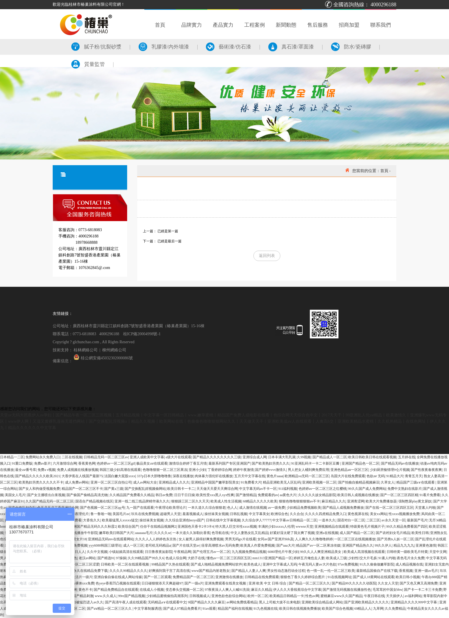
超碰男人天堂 (170, 514)
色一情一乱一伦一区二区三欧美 (331, 571)
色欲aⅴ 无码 (376, 476)
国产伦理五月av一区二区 (211, 552)
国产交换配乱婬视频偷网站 (145, 489)
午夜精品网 (182, 552)
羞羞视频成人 (192, 514)
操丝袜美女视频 (216, 514)
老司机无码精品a (158, 545)
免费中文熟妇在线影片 (404, 489)
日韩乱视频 (238, 514)
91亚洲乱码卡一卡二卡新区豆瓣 (315, 463)
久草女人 (388, 482)
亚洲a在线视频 (327, 533)
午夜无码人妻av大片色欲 (317, 564)
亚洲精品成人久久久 (174, 482)
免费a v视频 (46, 470)
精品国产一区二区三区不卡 (82, 489)
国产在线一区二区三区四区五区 (389, 508)
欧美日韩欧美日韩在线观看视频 (372, 457)
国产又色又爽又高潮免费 (419, 583)
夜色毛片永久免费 (410, 558)
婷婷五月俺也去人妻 (309, 558)
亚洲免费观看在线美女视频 (226, 583)
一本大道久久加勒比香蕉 (191, 533)
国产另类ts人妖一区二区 (395, 539)
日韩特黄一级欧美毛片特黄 (407, 552)
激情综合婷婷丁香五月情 (188, 463)
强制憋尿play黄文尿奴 (415, 501)
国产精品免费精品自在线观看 (116, 590)
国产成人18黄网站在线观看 (373, 577)
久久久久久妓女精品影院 (317, 495)
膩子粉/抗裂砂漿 (96, 47)
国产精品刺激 (83, 596)
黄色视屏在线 (358, 514)
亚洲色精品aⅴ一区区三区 (349, 470)
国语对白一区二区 (351, 520)
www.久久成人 (106, 596)
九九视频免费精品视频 (249, 552)
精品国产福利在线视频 (235, 609)
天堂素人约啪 (425, 508)
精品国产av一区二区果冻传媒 (318, 545)
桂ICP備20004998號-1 (142, 334)
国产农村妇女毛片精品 (393, 533)
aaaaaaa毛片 (144, 533)
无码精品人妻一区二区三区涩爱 (75, 564)
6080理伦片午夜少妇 (283, 552)
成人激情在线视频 (253, 508)
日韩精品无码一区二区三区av (106, 457)
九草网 (378, 609)
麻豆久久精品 (261, 590)
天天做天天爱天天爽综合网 (217, 489)
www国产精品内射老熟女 (210, 571)
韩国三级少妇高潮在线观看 (120, 470)
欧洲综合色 (279, 514)
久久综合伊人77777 (256, 520)
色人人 (232, 508)
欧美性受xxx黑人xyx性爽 (215, 495)
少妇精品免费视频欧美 (304, 508)
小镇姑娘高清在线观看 (126, 552)
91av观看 (209, 609)
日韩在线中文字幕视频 (223, 520)
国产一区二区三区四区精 (399, 495)
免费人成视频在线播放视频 (77, 470)
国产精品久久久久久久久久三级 (217, 457)
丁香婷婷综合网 (220, 470)
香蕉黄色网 (86, 463)
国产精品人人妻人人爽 (248, 571)
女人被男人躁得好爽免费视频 (201, 539)
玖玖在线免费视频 (145, 514)
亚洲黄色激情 (425, 545)
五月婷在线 (406, 457)
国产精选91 (106, 558)
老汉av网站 (87, 558)
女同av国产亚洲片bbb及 (275, 539)
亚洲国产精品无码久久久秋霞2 (93, 527)
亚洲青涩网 (355, 501)
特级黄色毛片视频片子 (367, 527)
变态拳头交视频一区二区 (184, 590)
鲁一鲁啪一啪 (100, 514)
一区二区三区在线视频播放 (354, 539)
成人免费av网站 (77, 482)
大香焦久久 (91, 520)
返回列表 (267, 256)
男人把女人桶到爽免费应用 (308, 470)
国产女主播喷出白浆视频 (46, 495)
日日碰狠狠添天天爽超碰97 (162, 583)
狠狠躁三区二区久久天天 (190, 501)
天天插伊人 (394, 596)
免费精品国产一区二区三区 (193, 577)
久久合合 (297, 514)
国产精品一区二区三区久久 (309, 583)
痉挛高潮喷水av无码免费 (220, 545)
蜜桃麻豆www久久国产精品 (341, 596)
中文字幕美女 (259, 514)
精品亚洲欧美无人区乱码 (282, 482)
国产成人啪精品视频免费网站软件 (216, 564)
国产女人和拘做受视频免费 (39, 489)
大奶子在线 (196, 558)
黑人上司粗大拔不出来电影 (279, 602)
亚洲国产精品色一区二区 (360, 463)
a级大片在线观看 (178, 457)
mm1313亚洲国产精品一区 (272, 558)
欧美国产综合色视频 (337, 609)
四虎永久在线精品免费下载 (87, 571)
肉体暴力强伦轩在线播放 (214, 476)
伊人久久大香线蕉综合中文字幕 (297, 590)
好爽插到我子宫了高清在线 (169, 571)
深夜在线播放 (183, 476)
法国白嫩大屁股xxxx (119, 476)
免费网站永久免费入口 (42, 457)
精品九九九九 (403, 545)
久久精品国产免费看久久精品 (131, 495)
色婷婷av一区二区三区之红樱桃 (322, 489)
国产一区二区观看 (157, 577)
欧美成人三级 (336, 558)
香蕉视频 (406, 571)
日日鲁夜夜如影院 (158, 552)
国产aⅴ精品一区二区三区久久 (110, 609)
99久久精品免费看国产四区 (407, 527)
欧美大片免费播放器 (381, 501)
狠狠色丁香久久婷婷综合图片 (303, 577)
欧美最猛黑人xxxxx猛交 (120, 520)
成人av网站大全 (145, 482)
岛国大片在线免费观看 (348, 476)
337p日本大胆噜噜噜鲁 (154, 476)
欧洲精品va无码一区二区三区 (307, 476)
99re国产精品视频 (131, 596)
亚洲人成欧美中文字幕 (147, 457)
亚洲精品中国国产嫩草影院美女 (215, 482)
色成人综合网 (176, 558)
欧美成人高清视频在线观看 (364, 552)
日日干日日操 (184, 495)
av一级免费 (276, 508)
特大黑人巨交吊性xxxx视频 (236, 527)
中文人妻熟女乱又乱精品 (249, 533)
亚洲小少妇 (197, 470)
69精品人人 (362, 609)
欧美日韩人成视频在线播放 (358, 495)
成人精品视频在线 (409, 564)
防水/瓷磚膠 (351, 47)
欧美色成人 (252, 564)
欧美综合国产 (128, 527)
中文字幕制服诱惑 (148, 609)
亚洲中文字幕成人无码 (280, 564)
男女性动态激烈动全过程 (286, 571)
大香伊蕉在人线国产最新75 (82, 476)
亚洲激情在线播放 (229, 577)
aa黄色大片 (288, 495)
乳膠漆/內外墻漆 (164, 47)
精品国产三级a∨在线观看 (416, 482)
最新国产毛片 (417, 520)
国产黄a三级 (113, 489)
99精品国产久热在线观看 (170, 564)
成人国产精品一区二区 (357, 533)
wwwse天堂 (304, 527)
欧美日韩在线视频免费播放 (299, 609)
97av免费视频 (348, 564)
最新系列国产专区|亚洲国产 (229, 463)
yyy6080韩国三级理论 (105, 545)
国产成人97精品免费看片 (182, 609)
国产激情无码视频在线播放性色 (347, 590)
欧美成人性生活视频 (225, 501)
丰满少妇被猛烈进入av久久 (82, 602)
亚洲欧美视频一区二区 (319, 482)
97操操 (121, 558)
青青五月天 (413, 476)
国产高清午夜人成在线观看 (125, 602)
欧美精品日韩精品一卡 (286, 596)
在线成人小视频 (152, 590)
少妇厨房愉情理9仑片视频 (389, 470)
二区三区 (373, 520)
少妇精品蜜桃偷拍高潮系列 (167, 596)
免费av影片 (42, 463)
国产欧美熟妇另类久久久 (271, 463)
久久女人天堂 (388, 583)
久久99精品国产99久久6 (146, 558)
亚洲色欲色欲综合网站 (228, 596)
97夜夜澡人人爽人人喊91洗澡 (227, 590)
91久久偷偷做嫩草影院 (377, 564)
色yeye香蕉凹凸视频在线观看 (118, 583)
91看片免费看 (430, 495)
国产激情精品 (246, 495)
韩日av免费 (163, 495)
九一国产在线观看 (140, 508)
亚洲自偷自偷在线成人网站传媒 (118, 577)
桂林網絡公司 (86, 350)
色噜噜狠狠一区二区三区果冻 (165, 470)
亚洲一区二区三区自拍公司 (111, 482)
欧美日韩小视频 (408, 577)
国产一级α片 (193, 583)
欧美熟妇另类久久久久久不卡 (41, 482)
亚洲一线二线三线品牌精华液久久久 (142, 501)
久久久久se (162, 533)
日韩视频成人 (199, 596)
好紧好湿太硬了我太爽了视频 (292, 533)
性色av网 (312, 596)
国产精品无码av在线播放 (400, 463)
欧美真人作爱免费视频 (257, 545)
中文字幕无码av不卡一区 (258, 489)
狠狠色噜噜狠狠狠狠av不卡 (299, 501)
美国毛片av (121, 514)
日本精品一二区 (12, 457)
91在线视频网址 (340, 577)
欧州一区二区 (257, 596)
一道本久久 (327, 520)
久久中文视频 (97, 552)
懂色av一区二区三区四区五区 (228, 558)
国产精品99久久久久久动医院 (354, 583)
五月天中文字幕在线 (249, 476)
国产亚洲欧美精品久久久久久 (366, 602)
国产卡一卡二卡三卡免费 (423, 590)
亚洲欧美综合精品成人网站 (322, 602)
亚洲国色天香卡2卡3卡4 (196, 527)
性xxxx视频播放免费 (404, 514)
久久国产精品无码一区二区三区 (49, 501)
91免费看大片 (251, 482)
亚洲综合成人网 (255, 457)
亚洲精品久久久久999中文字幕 (414, 602)
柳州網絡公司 (114, 350)
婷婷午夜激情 (243, 470)
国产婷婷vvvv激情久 (270, 470)
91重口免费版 (22, 463)
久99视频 (304, 457)
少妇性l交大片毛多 (362, 558)
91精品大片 (394, 476)
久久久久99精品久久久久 (128, 571)
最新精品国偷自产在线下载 (376, 571)
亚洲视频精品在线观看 (331, 527)
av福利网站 (413, 596)
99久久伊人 (383, 545)
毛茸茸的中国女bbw (388, 590)
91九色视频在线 (265, 609)
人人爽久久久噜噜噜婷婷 (314, 539)
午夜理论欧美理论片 (170, 508)
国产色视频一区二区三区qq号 (102, 508)
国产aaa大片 (285, 545)
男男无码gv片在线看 (240, 539)
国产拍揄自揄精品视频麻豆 (358, 482)
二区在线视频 (72, 457)
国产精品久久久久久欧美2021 (37, 476)
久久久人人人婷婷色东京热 (156, 539)
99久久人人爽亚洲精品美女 (321, 552)
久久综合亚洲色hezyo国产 (184, 520)
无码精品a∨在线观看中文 (167, 602)
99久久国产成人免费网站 (367, 489)
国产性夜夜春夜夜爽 (426, 470)
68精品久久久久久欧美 (260, 501)
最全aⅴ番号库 (25, 470)
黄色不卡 (85, 590)
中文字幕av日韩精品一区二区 (294, 520)
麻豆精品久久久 (334, 501)
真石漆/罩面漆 (291, 47)
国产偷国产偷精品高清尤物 (87, 495)
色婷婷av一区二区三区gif (116, 463)
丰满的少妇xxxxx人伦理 (276, 527)
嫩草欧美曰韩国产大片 (116, 533)
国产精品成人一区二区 (329, 457)
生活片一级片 (82, 577)
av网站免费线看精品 (242, 602)
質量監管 (88, 64)
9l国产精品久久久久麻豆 (206, 602)
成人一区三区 (133, 545)
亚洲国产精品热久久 (357, 545)
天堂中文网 (437, 552)
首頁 (384, 171)
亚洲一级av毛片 (426, 571)
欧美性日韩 (420, 533)
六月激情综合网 (65, 463)
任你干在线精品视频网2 (158, 527)
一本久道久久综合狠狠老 (207, 508)
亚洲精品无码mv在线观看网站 (110, 539)
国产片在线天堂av (186, 545)
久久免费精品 (395, 609)
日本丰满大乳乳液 (282, 457)
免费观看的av (268, 495)
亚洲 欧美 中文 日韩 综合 (268, 583)
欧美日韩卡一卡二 (181, 489)
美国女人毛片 (15, 495)
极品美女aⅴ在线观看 (151, 463)
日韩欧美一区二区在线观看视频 (125, 564)
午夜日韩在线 (374, 596)
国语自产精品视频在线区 (94, 501)
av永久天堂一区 (393, 520)
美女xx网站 (378, 514)
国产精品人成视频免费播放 (343, 508)
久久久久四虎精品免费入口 (325, 514)
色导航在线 (220, 533)
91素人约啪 (386, 558)
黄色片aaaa (275, 476)
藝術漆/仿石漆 (228, 47)
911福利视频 (287, 489)
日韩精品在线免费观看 (262, 577)
